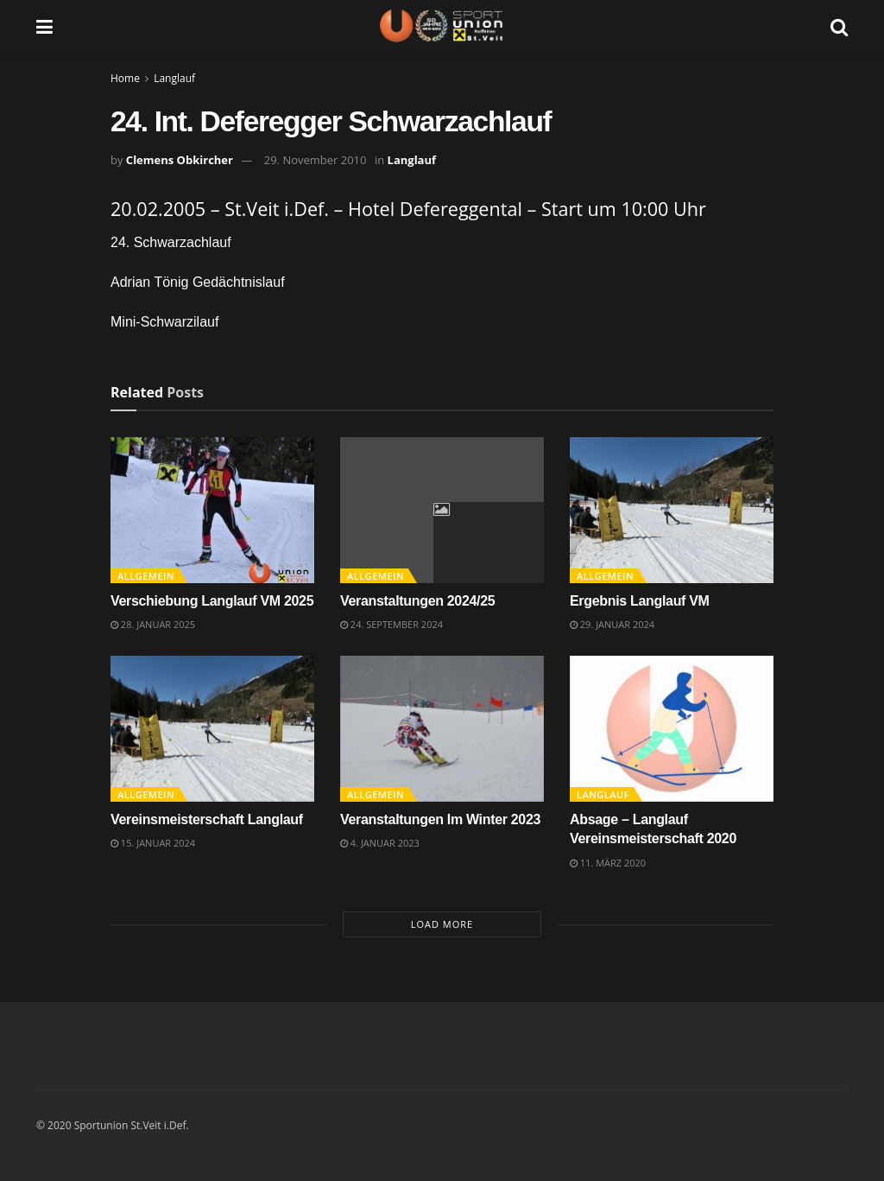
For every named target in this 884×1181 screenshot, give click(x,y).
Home (125, 78)
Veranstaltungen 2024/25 (417, 601)
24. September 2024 (391, 624)
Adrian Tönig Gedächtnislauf (197, 282)
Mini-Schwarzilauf (164, 321)
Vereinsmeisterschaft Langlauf (206, 819)
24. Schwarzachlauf (170, 242)
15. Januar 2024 (152, 842)
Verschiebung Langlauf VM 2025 (211, 601)
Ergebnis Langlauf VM (640, 601)
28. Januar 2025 (152, 624)
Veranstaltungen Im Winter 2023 (440, 819)
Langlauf (174, 78)
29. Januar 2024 (612, 624)
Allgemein (145, 575)
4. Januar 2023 (380, 842)
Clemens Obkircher (179, 160)
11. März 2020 (608, 862)
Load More (442, 923)
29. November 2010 (315, 160)
